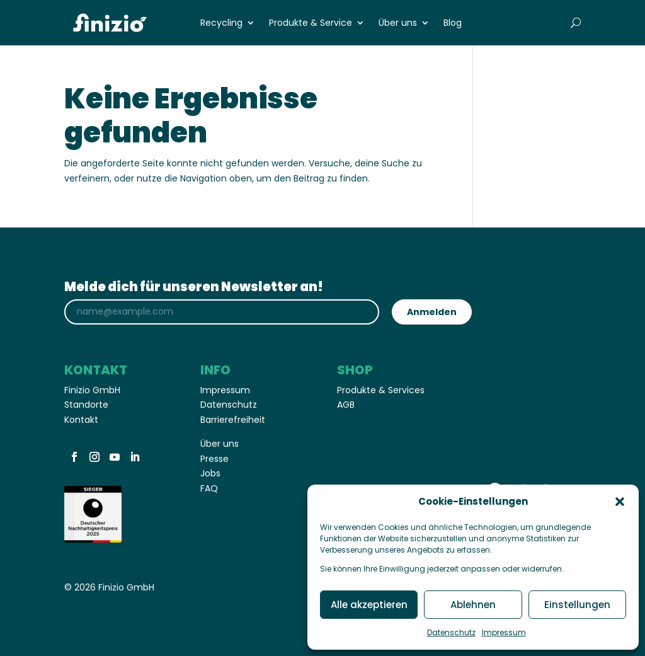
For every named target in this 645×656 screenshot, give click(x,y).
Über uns (398, 23)
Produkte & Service (310, 23)
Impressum (504, 632)
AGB (346, 404)
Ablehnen (473, 604)
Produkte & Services (381, 390)
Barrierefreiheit (232, 419)
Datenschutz (451, 632)
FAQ (210, 488)
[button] (620, 501)
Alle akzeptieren (369, 604)
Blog (452, 23)
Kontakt (81, 419)
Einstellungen (577, 604)
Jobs (210, 473)
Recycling (221, 23)
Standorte (86, 404)
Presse (214, 458)
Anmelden (432, 312)
